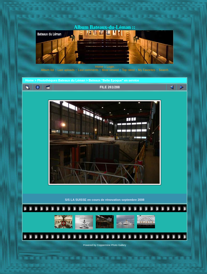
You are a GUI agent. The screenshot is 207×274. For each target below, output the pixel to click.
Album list (47, 70)
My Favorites (146, 70)
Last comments (88, 70)
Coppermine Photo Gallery (111, 245)
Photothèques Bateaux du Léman (61, 80)
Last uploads (66, 70)
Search (163, 70)
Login (110, 66)
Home (99, 66)
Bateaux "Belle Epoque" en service (114, 80)
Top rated (128, 70)
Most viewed (110, 70)
